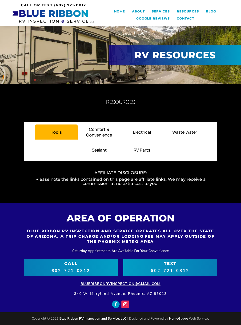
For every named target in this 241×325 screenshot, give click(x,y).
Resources (188, 11)
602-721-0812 (71, 270)
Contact (185, 18)
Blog (211, 11)
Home (119, 11)
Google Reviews (153, 18)
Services (161, 11)
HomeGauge (178, 318)
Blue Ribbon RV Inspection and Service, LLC (92, 318)
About (138, 11)
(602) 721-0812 (70, 5)
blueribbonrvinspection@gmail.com (120, 283)
